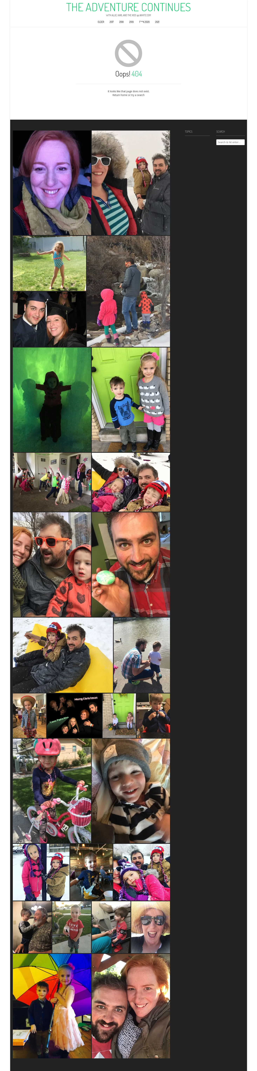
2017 (112, 21)
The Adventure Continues (128, 6)
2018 (121, 21)
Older (101, 21)
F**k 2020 (144, 21)
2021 (157, 21)
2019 (131, 21)
